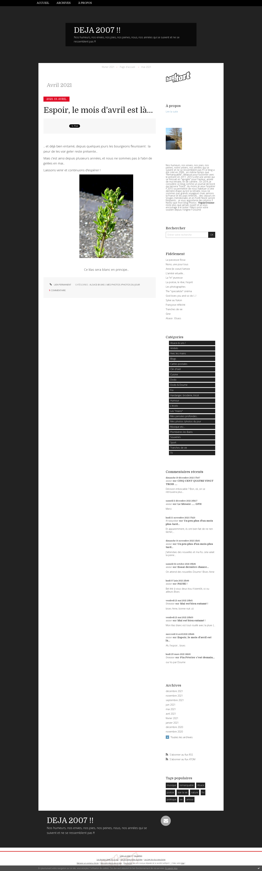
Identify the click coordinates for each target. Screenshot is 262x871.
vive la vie (182, 792)
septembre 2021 (175, 700)
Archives (63, 3)
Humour (174, 400)
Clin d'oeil (175, 369)
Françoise (172, 520)
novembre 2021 (174, 695)
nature (194, 792)
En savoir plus (171, 868)
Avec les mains (178, 353)
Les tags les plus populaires (154, 859)
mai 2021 (146, 67)
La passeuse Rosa (175, 259)
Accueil (43, 3)
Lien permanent (60, 284)
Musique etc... (177, 426)
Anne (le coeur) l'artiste (178, 268)
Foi (171, 390)
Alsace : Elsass (173, 318)
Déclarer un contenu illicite (88, 863)
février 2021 (108, 67)
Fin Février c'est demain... (197, 657)
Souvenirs (175, 437)
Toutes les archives (182, 737)
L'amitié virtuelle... (175, 273)
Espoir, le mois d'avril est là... (98, 110)
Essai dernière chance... (193, 567)
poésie (170, 792)
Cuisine (174, 374)
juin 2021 (170, 704)
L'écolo (174, 405)
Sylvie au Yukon (174, 300)
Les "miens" (176, 411)
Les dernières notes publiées (131, 859)
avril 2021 (171, 713)
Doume (170, 603)
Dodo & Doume (178, 384)
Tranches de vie (174, 309)
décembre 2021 (174, 691)
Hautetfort (138, 856)
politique (171, 799)
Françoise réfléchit (175, 304)
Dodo (173, 379)
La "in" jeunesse (174, 277)
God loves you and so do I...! (181, 295)
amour (189, 799)
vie (181, 799)
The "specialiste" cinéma (179, 291)
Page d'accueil (127, 67)
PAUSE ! (182, 583)
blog (182, 863)
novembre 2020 (174, 731)
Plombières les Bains (181, 431)
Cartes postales (178, 363)
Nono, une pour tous (177, 264)
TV (171, 452)
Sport (173, 442)
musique (171, 785)
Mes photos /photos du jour (123, 284)
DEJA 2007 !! (97, 30)
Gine (168, 313)
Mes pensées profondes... (184, 416)
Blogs (173, 358)
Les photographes (175, 286)
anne (169, 480)
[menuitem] (45, 3)
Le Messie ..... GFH (189, 504)
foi (203, 792)
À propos (85, 3)
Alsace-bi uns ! (98, 284)
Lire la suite (172, 111)
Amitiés (174, 348)
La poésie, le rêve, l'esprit (179, 282)
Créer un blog (125, 856)
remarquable (187, 785)
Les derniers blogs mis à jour (108, 859)
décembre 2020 (174, 727)
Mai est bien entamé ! (194, 603)
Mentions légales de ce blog (111, 863)
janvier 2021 (172, 722)
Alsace (200, 785)
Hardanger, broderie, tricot (184, 395)
